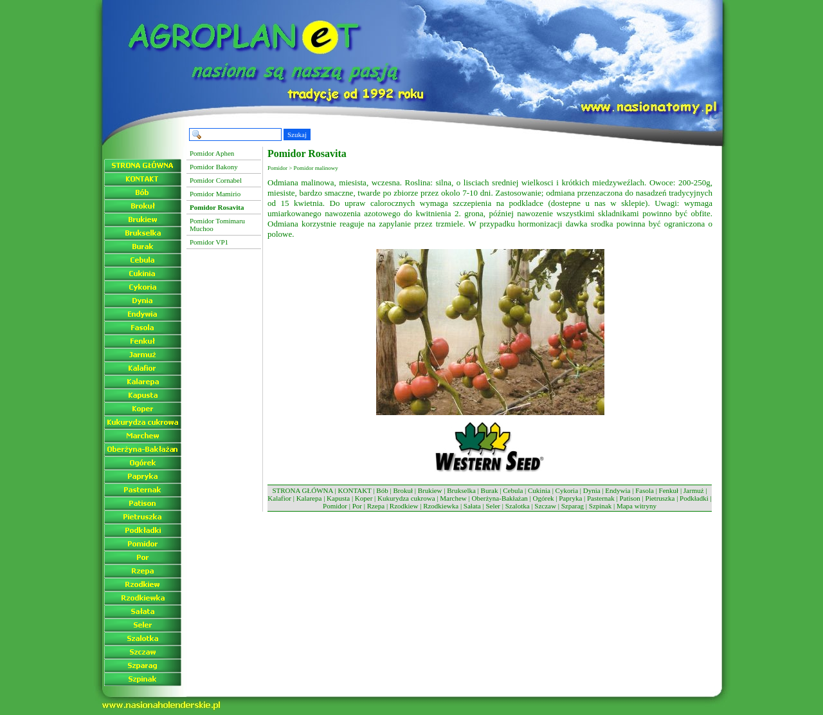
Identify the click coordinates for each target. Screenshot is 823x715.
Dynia (592, 490)
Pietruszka (660, 498)
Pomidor (335, 506)
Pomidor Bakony (214, 167)
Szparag (572, 506)
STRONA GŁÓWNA (302, 490)
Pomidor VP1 (209, 242)
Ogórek (543, 498)
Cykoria (567, 490)
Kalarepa (309, 498)
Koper (364, 498)
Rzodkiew (404, 506)
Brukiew (430, 490)
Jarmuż (693, 490)
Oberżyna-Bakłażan (499, 498)
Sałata (472, 506)
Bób (382, 490)
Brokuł (403, 490)
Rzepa (375, 506)
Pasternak (601, 498)
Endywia (617, 490)
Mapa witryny (636, 506)
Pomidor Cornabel (216, 180)
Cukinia (539, 490)
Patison (629, 498)
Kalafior (279, 498)
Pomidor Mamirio (215, 194)
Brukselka (461, 490)
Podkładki (694, 498)
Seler (492, 506)
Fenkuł (669, 490)
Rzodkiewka (440, 506)
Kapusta (338, 498)
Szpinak (600, 506)
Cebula (513, 490)
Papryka (570, 498)
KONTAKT (355, 490)
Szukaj (297, 134)
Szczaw (545, 506)
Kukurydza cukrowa (406, 498)
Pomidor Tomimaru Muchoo (217, 224)
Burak (489, 490)
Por (357, 506)
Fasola (644, 490)
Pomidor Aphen (212, 153)
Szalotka (517, 506)
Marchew (453, 498)
